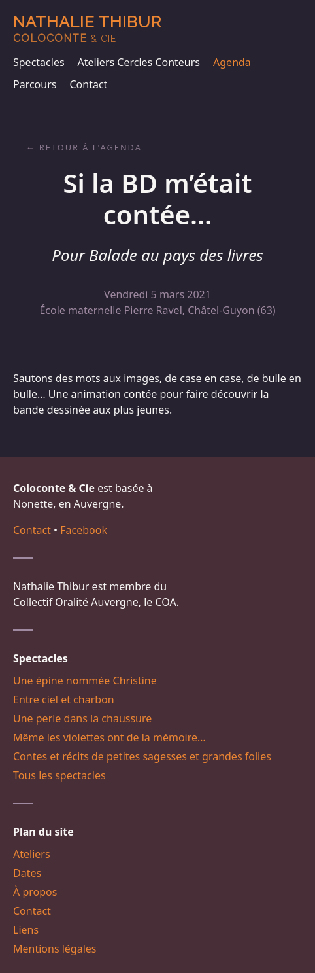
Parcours (34, 84)
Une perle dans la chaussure (82, 718)
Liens (26, 930)
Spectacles (39, 62)
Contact (88, 84)
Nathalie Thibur (87, 28)
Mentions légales (55, 949)
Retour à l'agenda (90, 147)
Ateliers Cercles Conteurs (139, 62)
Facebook (83, 530)
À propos (35, 892)
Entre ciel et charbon (63, 699)
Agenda (232, 62)
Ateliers (31, 854)
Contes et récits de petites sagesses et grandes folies (142, 756)
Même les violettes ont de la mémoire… (109, 737)
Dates (27, 873)
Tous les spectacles (59, 775)
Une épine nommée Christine (85, 680)
